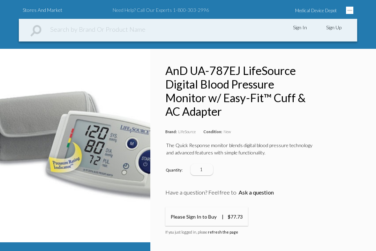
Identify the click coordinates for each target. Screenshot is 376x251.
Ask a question (256, 192)
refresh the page (223, 232)
